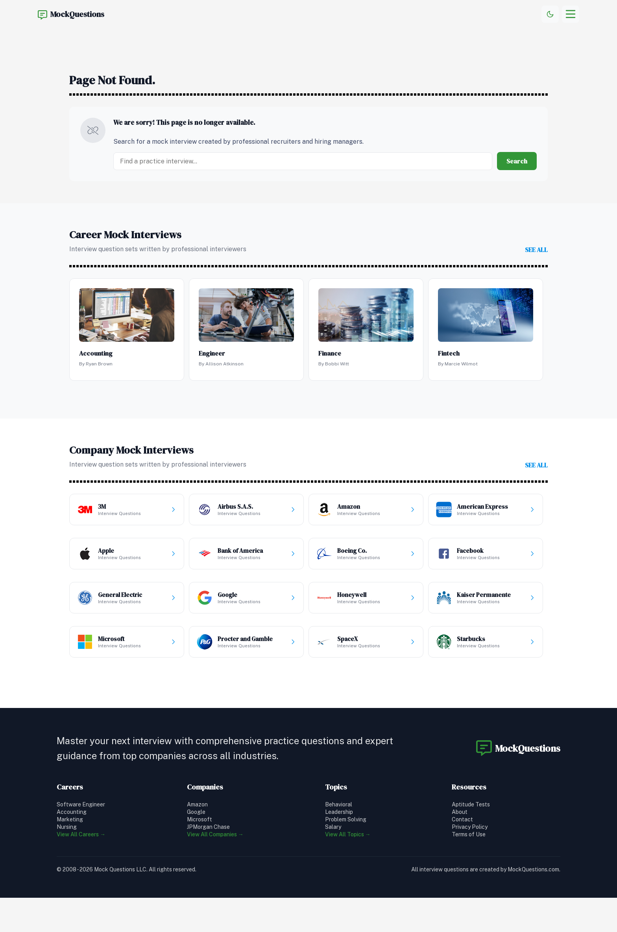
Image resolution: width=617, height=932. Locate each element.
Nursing (67, 827)
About (459, 812)
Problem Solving (345, 819)
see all (536, 249)
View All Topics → (348, 834)
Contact (462, 819)
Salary (333, 827)
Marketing (70, 819)
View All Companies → (215, 834)
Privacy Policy (470, 827)
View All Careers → (81, 834)
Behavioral (338, 804)
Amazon (197, 804)
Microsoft (199, 819)
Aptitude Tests (471, 804)
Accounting (72, 812)
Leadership (339, 812)
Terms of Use (469, 834)
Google (196, 812)
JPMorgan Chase (208, 827)
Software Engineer (81, 804)
